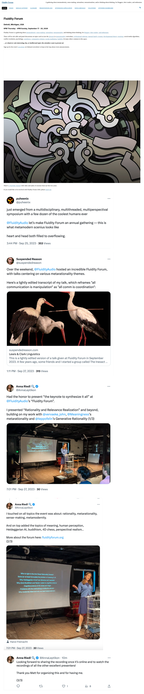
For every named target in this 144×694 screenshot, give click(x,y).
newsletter (21, 47)
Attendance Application (63, 8)
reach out (48, 189)
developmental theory (110, 36)
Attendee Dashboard (105, 8)
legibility (60, 39)
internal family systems (95, 36)
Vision (11, 8)
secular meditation (51, 39)
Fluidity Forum (7, 2)
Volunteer (92, 8)
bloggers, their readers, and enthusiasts (96, 32)
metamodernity (31, 32)
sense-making (40, 32)
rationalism (49, 32)
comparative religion (38, 39)
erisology (120, 36)
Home (4, 8)
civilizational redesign (80, 36)
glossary (51, 36)
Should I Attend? (22, 8)
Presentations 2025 (45, 8)
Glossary (33, 8)
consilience (27, 39)
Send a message (80, 8)
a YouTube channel (15, 186)
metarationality (58, 32)
